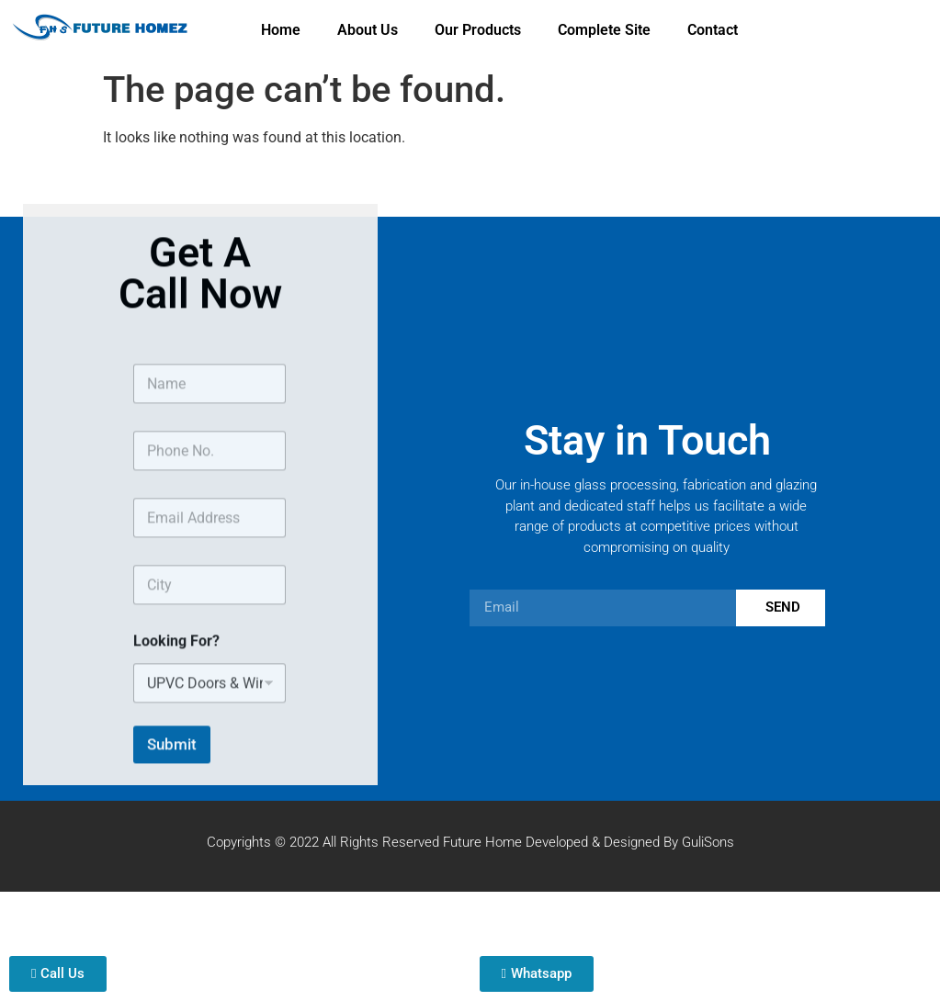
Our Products (478, 30)
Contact (712, 30)
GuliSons (708, 842)
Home (280, 30)
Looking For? (176, 676)
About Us (367, 30)
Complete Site (604, 30)
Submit (172, 779)
